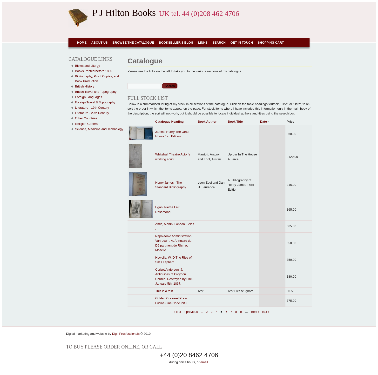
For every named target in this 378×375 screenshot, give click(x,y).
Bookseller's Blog (176, 42)
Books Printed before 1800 (93, 71)
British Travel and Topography (95, 92)
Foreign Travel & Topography (95, 102)
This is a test (164, 291)
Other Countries (86, 118)
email (204, 362)
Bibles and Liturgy (87, 65)
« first (177, 311)
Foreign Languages (88, 97)
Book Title (235, 121)
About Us (99, 42)
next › (255, 311)
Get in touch (241, 42)
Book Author (207, 121)
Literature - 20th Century (92, 113)
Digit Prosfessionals (126, 333)
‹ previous (191, 311)
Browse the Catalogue (133, 42)
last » (266, 311)
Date (265, 121)
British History (84, 86)
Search (219, 42)
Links (203, 42)
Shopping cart (271, 42)
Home (82, 42)
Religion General (86, 124)
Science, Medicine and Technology (99, 129)
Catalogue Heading (169, 121)
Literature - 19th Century (92, 107)
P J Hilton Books (124, 12)
